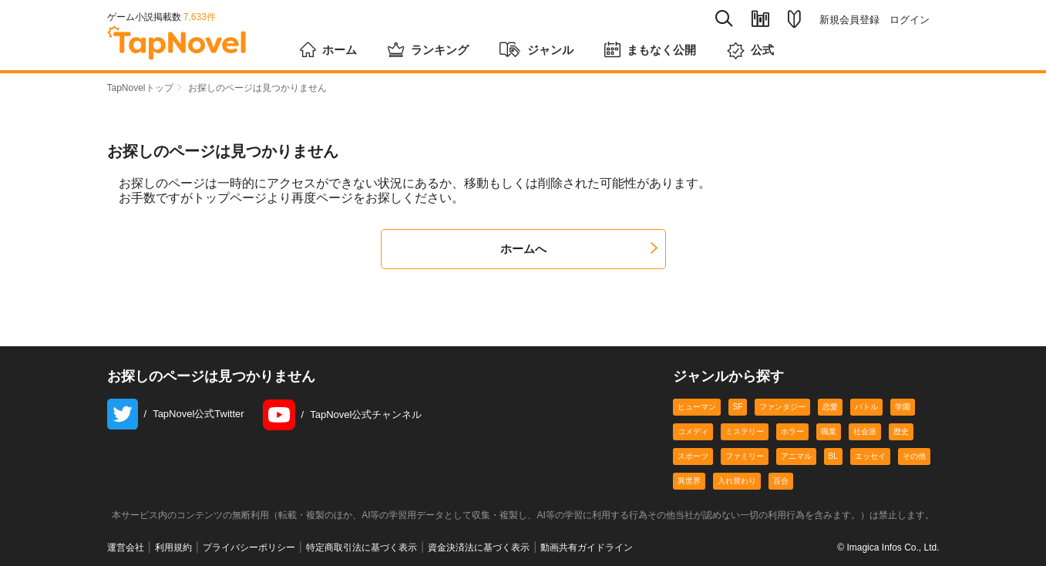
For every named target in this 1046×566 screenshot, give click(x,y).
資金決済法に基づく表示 (479, 547)
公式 (765, 49)
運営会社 (125, 547)
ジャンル (544, 48)
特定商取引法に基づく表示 (361, 547)
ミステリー (744, 431)
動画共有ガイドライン (586, 547)
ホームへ (579, 248)
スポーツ (693, 456)
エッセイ (870, 456)
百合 (781, 481)
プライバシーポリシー (249, 547)
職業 (828, 431)
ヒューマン (697, 407)
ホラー (792, 431)
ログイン (910, 20)
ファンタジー (782, 407)
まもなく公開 (662, 48)
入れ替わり (737, 481)
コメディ (693, 431)
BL (833, 456)
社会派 (864, 431)
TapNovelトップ (140, 88)
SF (738, 407)
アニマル (796, 456)
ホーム (329, 48)
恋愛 (830, 407)
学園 (902, 407)
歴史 (901, 431)
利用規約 (173, 547)
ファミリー (744, 456)
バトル (866, 407)
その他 (914, 456)
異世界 (689, 481)
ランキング (432, 48)
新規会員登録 (849, 20)
